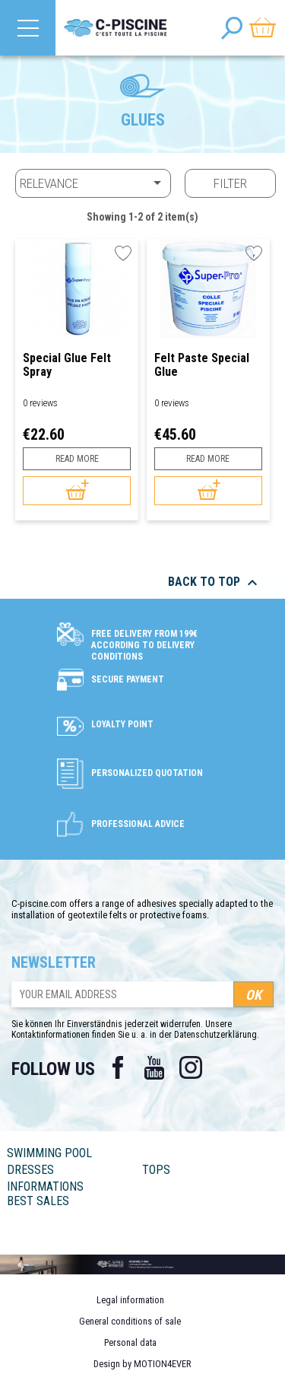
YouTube (154, 1067)
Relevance (93, 182)
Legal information (130, 1300)
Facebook (118, 1067)
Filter (230, 183)
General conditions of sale (130, 1321)
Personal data (130, 1342)
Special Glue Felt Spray (67, 364)
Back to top (214, 583)
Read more (77, 458)
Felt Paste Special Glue (201, 364)
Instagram (191, 1067)
